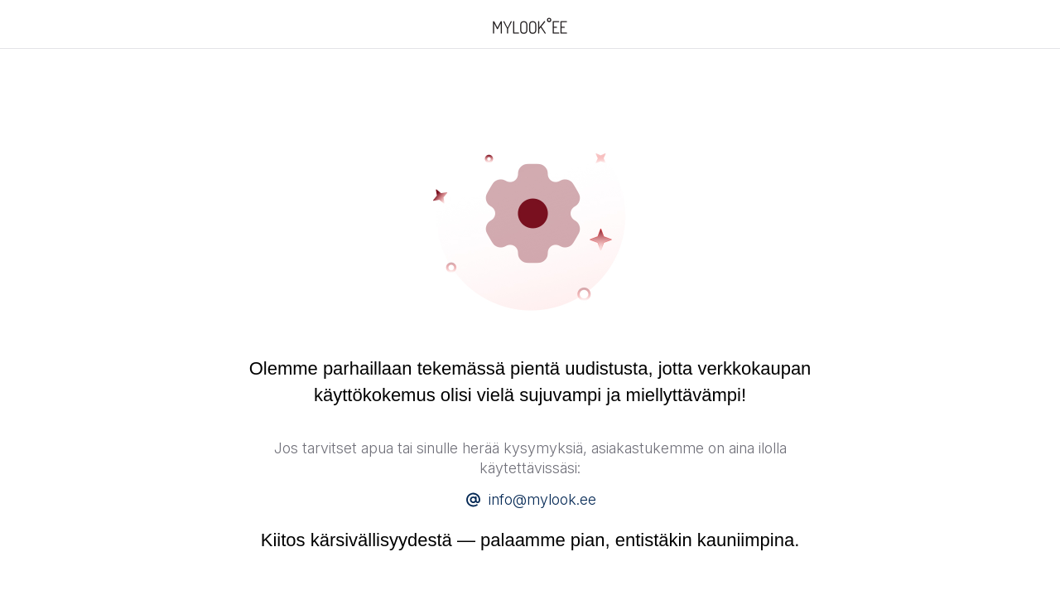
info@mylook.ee (542, 499)
